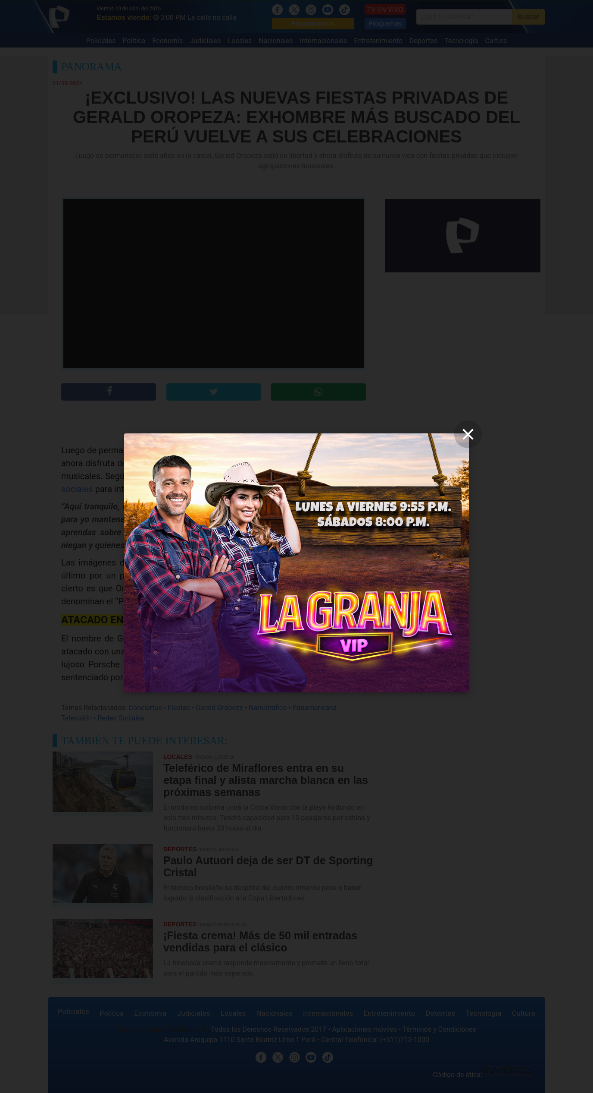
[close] (468, 434)
